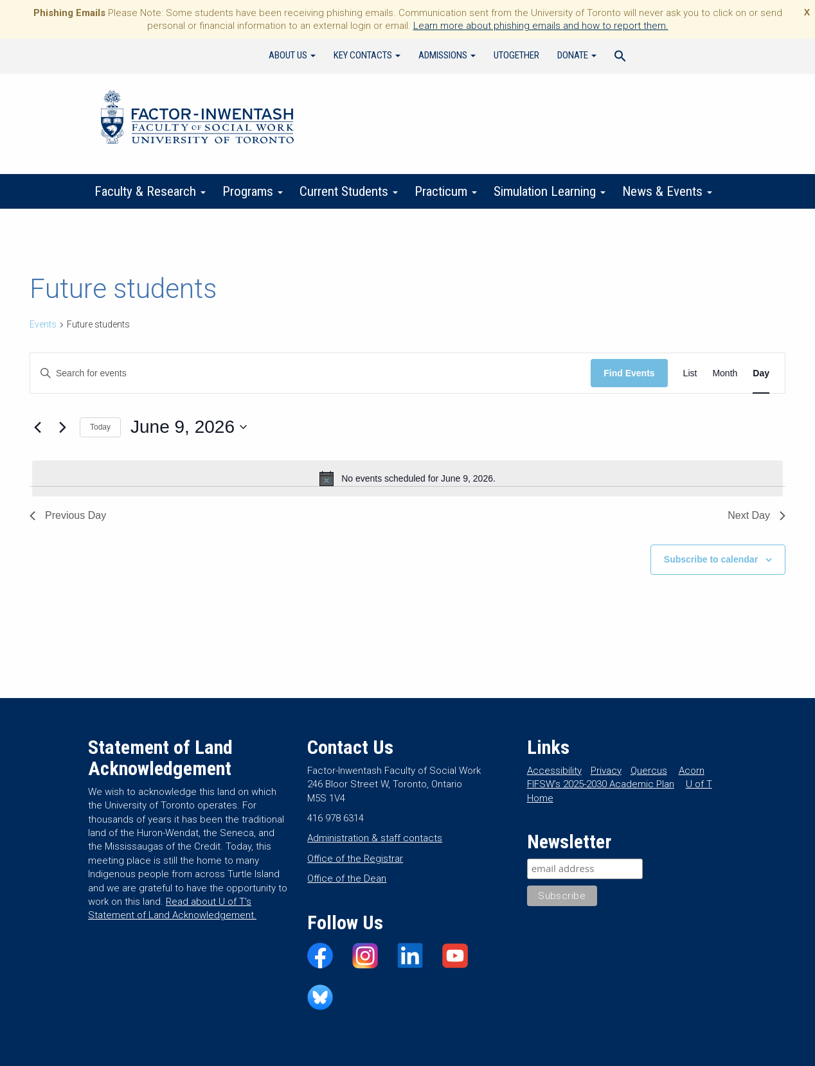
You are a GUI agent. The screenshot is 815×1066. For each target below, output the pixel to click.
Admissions (447, 55)
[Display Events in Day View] (761, 373)
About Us (292, 55)
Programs (252, 191)
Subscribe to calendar (711, 559)
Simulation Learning (549, 191)
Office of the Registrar (355, 858)
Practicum (446, 191)
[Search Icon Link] (620, 57)
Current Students (349, 191)
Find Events (629, 373)
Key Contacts (367, 55)
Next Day (756, 515)
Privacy (606, 770)
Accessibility (554, 770)
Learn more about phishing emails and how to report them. (540, 25)
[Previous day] (37, 427)
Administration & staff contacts (374, 838)
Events (43, 324)
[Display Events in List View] (690, 373)
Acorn (691, 770)
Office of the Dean (346, 878)
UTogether (516, 55)
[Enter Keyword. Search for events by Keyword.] (310, 373)
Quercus (649, 770)
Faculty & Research (150, 191)
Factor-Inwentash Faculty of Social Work (197, 119)
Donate (576, 55)
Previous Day (68, 515)
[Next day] (62, 427)
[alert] (407, 478)
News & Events (667, 191)
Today (100, 427)
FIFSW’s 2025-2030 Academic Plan (600, 784)
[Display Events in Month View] (724, 373)
